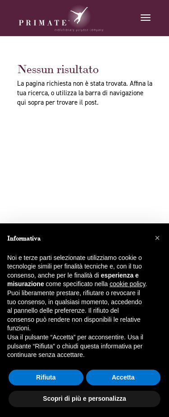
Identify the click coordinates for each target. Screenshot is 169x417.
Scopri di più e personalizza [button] (84, 398)
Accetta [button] (123, 377)
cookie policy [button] (127, 283)
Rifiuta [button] (46, 377)
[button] (157, 238)
